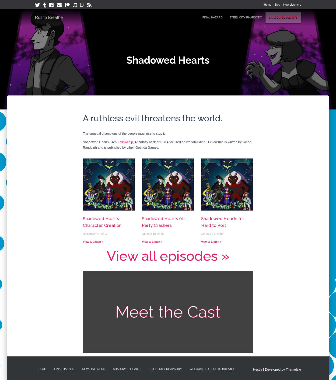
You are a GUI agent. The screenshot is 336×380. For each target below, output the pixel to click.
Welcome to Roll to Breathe (212, 369)
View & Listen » (93, 241)
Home (267, 4)
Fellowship (125, 142)
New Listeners (292, 4)
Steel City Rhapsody (246, 17)
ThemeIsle (293, 369)
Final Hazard (213, 17)
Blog (277, 4)
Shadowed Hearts (283, 17)
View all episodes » (168, 256)
